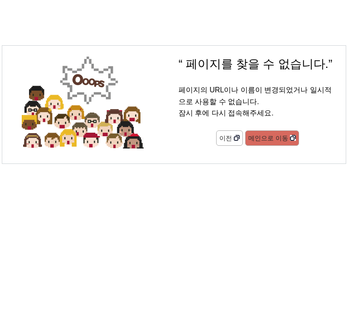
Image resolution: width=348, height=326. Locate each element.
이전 (225, 138)
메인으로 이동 (268, 138)
